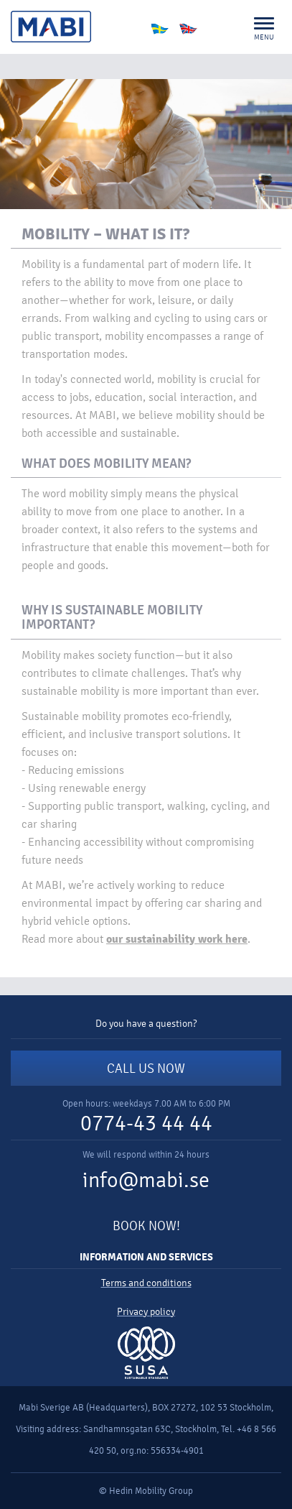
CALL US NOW (146, 1068)
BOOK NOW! (146, 1226)
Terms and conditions (146, 1283)
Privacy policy (146, 1311)
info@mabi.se (146, 1180)
